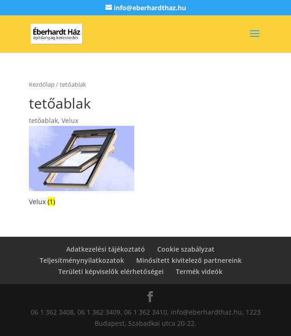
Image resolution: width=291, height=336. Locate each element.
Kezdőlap (42, 84)
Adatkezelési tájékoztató (105, 249)
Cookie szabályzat (186, 249)
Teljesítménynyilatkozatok (82, 260)
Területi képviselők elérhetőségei (111, 271)
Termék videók (199, 271)
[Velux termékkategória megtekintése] (81, 167)
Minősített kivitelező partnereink (189, 260)
